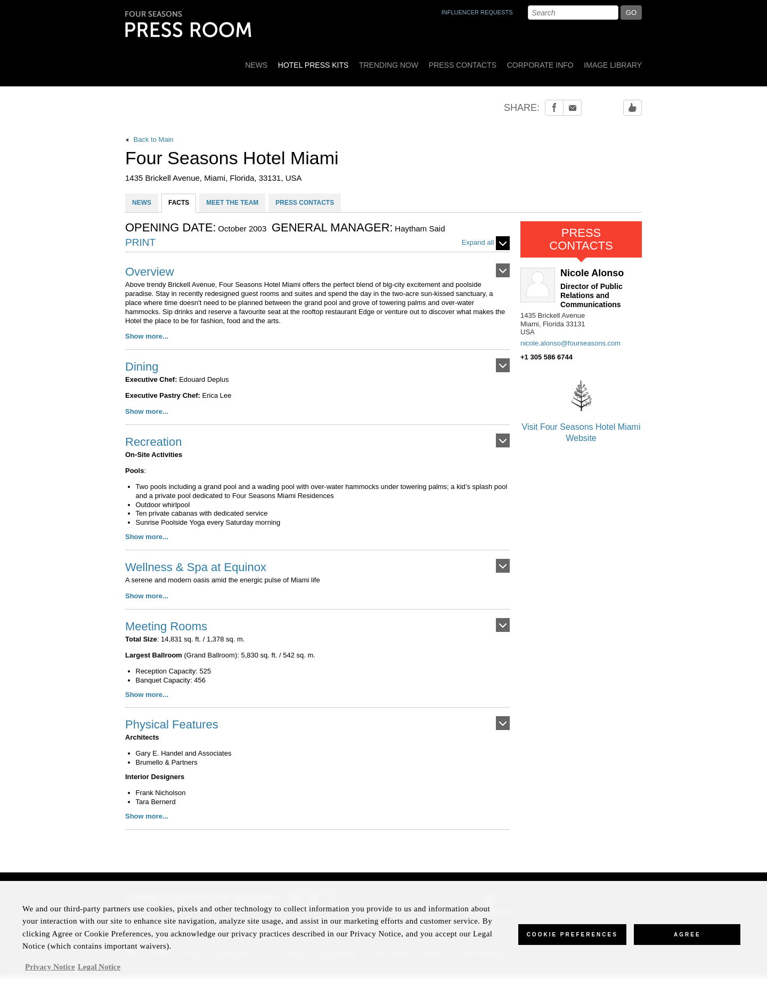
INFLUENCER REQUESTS (477, 12)
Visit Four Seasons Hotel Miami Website (581, 408)
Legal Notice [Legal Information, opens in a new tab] (99, 973)
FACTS (178, 202)
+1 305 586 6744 (546, 357)
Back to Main (149, 139)
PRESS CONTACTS (304, 202)
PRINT (140, 242)
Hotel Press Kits (313, 65)
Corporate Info (540, 65)
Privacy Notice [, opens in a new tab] (50, 973)
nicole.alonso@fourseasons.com (570, 343)
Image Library (613, 65)
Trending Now (388, 65)
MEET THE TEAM (232, 202)
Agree (687, 941)
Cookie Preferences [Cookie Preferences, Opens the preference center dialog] (572, 941)
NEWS (141, 202)
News (256, 65)
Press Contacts (462, 65)
